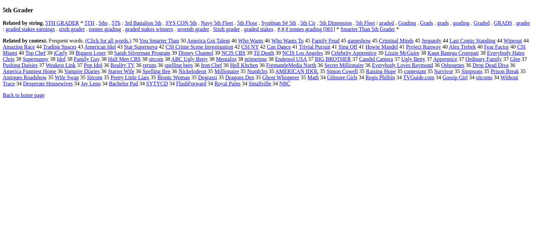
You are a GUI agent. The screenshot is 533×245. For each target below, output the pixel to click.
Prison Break (505, 71)
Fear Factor (496, 47)
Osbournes (452, 65)
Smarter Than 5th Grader (368, 29)
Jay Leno (91, 83)
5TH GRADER (62, 23)
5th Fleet (365, 23)
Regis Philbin (380, 77)
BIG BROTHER (333, 59)
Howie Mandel (381, 47)
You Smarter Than (159, 41)
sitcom (156, 59)
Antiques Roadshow (25, 77)
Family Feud (325, 41)
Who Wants (250, 41)
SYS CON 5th (181, 23)
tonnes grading (105, 29)
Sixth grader (226, 29)
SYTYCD (157, 83)
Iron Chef (211, 65)
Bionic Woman (173, 77)
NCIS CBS (233, 53)
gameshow (359, 41)
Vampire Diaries (82, 71)
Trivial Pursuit (314, 47)
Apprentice (445, 59)
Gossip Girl (455, 77)
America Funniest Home (29, 71)
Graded (481, 23)
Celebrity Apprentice (354, 53)
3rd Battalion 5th (143, 23)
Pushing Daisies (20, 65)
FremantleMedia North (291, 65)
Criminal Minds (396, 41)
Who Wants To (287, 41)
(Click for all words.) (108, 41)
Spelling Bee (156, 71)
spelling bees (179, 65)
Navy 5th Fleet (217, 23)
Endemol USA (291, 59)
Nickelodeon (192, 71)
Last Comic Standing (472, 41)
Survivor (443, 71)
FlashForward (191, 83)
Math (313, 77)
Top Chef (35, 53)
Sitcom (94, 77)
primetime (256, 59)
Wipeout (512, 41)
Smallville (260, 83)
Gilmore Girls (342, 77)
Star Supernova (140, 47)
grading (461, 23)
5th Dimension (336, 23)
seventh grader (193, 29)
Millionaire (226, 71)
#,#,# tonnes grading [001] (306, 29)
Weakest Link (60, 65)
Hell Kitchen (244, 65)
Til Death (264, 53)
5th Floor (247, 23)
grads (443, 23)
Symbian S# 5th (278, 23)
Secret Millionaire (344, 65)
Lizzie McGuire (402, 53)
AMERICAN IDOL (297, 71)
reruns (149, 65)
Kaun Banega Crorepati (453, 53)
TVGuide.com (418, 77)
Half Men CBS (124, 59)
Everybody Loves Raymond (402, 65)
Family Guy (87, 59)
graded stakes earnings (30, 29)
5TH (89, 23)
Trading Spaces (59, 47)
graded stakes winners (149, 29)
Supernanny (36, 59)
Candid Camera (376, 59)
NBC (285, 83)
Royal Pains (227, 83)
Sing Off (348, 47)
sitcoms (484, 77)
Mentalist (226, 59)
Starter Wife (121, 71)
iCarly (60, 53)
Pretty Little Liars (129, 77)
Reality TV (122, 65)
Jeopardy (432, 41)
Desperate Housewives (48, 83)
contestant (415, 71)
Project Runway (423, 47)
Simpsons (471, 71)
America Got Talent (208, 41)
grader (523, 23)
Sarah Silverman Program (142, 53)
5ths (103, 23)
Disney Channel (195, 53)
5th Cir (307, 23)
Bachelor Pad (123, 83)
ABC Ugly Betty (189, 59)
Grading (407, 23)
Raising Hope (381, 71)
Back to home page (24, 95)
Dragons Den (239, 77)
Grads (426, 23)
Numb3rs (257, 71)
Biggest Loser (90, 53)
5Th (115, 23)
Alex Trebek (462, 47)
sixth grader (72, 29)
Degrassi (207, 77)
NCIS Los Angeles (302, 53)
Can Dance (279, 47)
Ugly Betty (413, 59)
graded (386, 23)
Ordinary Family (483, 59)
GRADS (503, 23)
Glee (515, 59)
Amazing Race (19, 47)
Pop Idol (93, 65)
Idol (61, 59)
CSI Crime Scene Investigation (199, 47)
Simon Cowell (342, 71)
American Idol (100, 47)
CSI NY (250, 47)
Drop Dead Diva (490, 65)
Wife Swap (67, 77)
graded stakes (259, 29)
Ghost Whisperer (280, 77)
